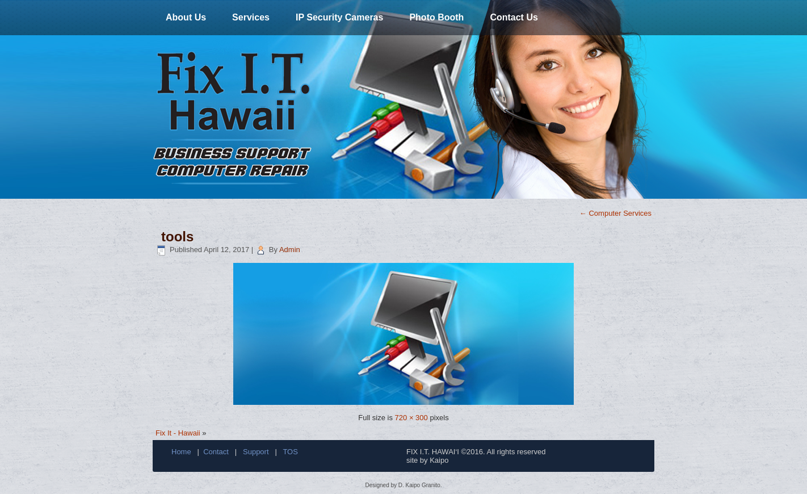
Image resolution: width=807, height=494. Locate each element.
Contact (216, 451)
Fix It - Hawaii (177, 433)
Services (251, 17)
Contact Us (513, 17)
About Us (186, 17)
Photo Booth (436, 17)
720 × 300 (411, 417)
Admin (289, 249)
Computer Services (615, 213)
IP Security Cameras (339, 17)
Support (256, 451)
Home (181, 451)
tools (177, 236)
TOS (290, 451)
